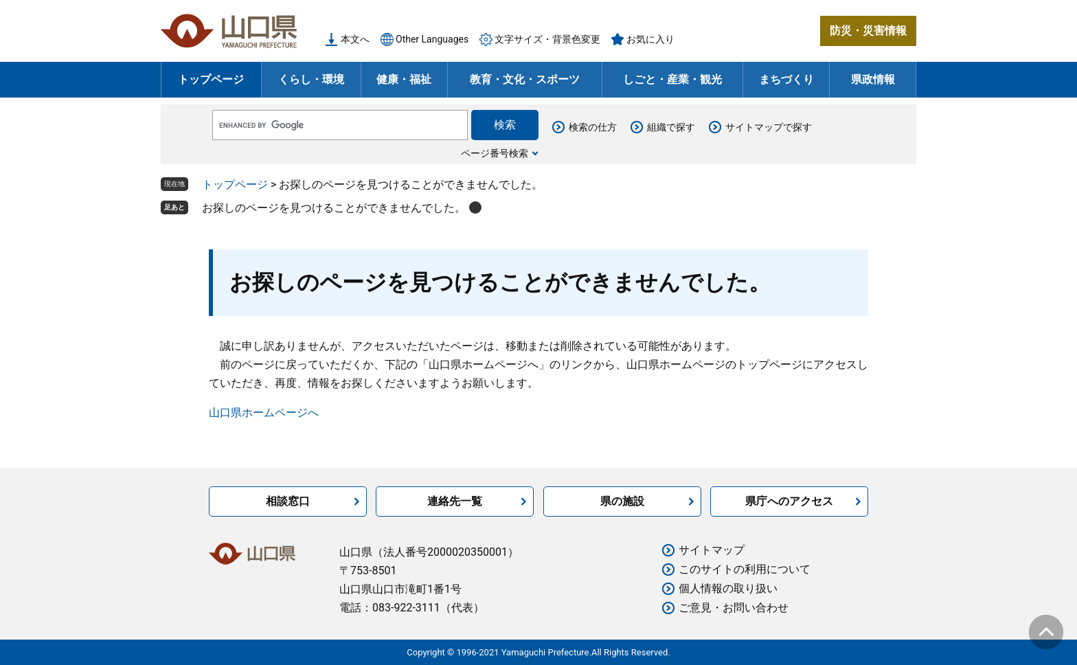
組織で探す (671, 127)
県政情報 (873, 79)
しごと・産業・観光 (672, 79)
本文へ (355, 39)
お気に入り (650, 39)
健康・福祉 (403, 79)
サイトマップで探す (768, 127)
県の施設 (622, 501)
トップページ (211, 79)
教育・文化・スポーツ (525, 79)
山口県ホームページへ (264, 412)
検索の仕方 (593, 127)
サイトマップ (712, 549)
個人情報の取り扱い (728, 588)
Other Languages (432, 39)
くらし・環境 (311, 79)
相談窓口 (288, 501)
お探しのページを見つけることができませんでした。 (334, 207)
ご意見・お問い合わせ (734, 607)
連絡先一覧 (454, 501)
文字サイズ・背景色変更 (547, 39)
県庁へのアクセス (789, 501)
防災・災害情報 (868, 30)
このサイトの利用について (744, 569)
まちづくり (786, 79)
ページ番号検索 (494, 153)
